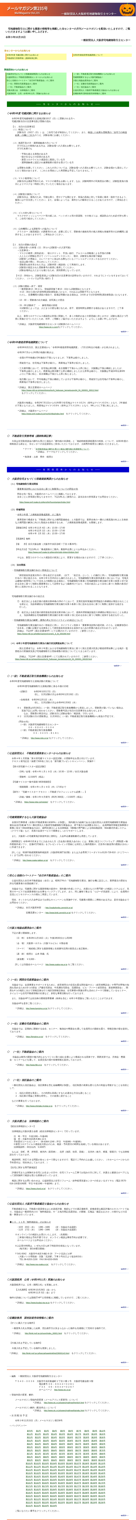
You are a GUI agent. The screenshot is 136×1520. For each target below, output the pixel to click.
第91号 (30, 1460)
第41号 (30, 1444)
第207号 (77, 1496)
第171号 (29, 1486)
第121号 (29, 1470)
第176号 (69, 1486)
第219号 (93, 1499)
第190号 (101, 1489)
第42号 (38, 1444)
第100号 (101, 1460)
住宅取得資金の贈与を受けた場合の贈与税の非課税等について (62, 449)
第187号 (77, 1489)
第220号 (101, 1499)
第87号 (78, 1457)
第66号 (70, 1450)
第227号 (77, 1502)
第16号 (70, 1434)
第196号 (69, 1493)
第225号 (61, 1502)
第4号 (54, 1431)
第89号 (94, 1457)
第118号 (85, 1467)
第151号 (29, 1480)
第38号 (86, 1441)
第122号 (37, 1470)
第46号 (70, 1444)
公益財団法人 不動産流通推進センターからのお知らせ (30, 77)
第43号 (46, 1444)
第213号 (45, 1499)
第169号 (93, 1483)
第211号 (29, 1499)
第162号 (37, 1483)
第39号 (94, 1441)
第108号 (85, 1463)
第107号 (77, 1463)
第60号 (102, 1447)
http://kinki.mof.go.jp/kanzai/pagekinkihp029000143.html (45, 1353)
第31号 (30, 1441)
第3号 (46, 1431)
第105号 (61, 1463)
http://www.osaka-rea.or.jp (56, 964)
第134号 (53, 1473)
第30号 (102, 1437)
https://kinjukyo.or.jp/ (34, 1037)
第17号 (78, 1434)
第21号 (30, 1437)
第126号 (69, 1470)
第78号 (86, 1454)
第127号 (77, 1470)
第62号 (38, 1450)
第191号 (29, 1493)
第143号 (45, 1476)
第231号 (29, 1506)
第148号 (85, 1476)
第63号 (46, 1450)
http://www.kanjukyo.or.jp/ (37, 1008)
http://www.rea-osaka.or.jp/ (37, 1264)
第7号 (78, 1431)
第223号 (45, 1502)
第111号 (29, 1467)
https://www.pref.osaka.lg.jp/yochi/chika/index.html (43, 414)
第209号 (93, 1496)
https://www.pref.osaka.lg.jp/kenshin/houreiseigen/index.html (44, 502)
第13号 (46, 1434)
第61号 (30, 1450)
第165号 (61, 1483)
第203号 (45, 1496)
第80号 (102, 1454)
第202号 (37, 1496)
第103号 (45, 1463)
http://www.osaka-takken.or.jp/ (35, 860)
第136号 (69, 1473)
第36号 (70, 1441)
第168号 (85, 1483)
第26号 (70, 1437)
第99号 (94, 1460)
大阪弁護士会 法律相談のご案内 (21, 90)
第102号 (37, 1463)
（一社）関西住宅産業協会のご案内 (22, 84)
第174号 (53, 1486)
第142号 (37, 1476)
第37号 (78, 1441)
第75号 (62, 1454)
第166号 (69, 1483)
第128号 (85, 1470)
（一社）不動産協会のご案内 (19, 87)
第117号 (77, 1467)
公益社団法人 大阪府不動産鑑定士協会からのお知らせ (96, 90)
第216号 (69, 1499)
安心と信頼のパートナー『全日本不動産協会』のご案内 (30, 80)
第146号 (69, 1476)
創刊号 (30, 1431)
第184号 (53, 1489)
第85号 (62, 1457)
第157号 (77, 1480)
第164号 (53, 1483)
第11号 (30, 1434)
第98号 (86, 1460)
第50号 (102, 1444)
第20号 (102, 1434)
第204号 (53, 1496)
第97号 (78, 1460)
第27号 (78, 1437)
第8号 (86, 1431)
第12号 (38, 1434)
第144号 (53, 1476)
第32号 (38, 1441)
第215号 (61, 1499)
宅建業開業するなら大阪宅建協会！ (88, 77)
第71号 (30, 1454)
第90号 (102, 1457)
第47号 (78, 1444)
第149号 (93, 1476)
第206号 (69, 1496)
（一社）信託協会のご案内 (84, 87)
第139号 (93, 1473)
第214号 (53, 1499)
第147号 (77, 1476)
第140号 (101, 1473)
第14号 (54, 1434)
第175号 (61, 1486)
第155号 (61, 1480)
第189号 (93, 1489)
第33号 (46, 1441)
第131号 (29, 1473)
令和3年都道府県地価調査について (88, 55)
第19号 (94, 1434)
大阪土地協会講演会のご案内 (85, 80)
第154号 (53, 1480)
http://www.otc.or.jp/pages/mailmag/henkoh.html (64, 1403)
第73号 (46, 1454)
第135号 (61, 1473)
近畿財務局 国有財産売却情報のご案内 (89, 93)
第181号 (29, 1489)
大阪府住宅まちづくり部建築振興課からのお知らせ (28, 74)
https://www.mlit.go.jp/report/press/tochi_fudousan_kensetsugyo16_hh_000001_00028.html (53, 659)
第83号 (46, 1457)
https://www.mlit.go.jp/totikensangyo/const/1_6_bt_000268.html (43, 634)
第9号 (94, 1431)
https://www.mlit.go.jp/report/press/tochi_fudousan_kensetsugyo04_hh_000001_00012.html (60, 390)
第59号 (94, 1447)
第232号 (37, 1506)
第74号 (54, 1454)
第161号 (29, 1483)
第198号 (85, 1493)
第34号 (54, 1441)
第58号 (86, 1447)
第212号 (37, 1499)
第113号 (45, 1467)
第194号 (53, 1493)
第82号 (38, 1457)
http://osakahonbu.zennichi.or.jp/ (59, 908)
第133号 (45, 1473)
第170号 (101, 1483)
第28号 (86, 1437)
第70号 (102, 1450)
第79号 (94, 1454)
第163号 (45, 1483)
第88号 (86, 1457)
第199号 (93, 1493)
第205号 (61, 1496)
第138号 (85, 1473)
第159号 (93, 1480)
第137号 (77, 1473)
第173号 (45, 1486)
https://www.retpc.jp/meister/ (36, 802)
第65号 (62, 1450)
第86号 (70, 1457)
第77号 (78, 1454)
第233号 (45, 1506)
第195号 (61, 1493)
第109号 (93, 1463)
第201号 (29, 1496)
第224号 (53, 1502)
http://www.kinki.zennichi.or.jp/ (58, 913)
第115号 (61, 1467)
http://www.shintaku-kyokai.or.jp (39, 1106)
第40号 (102, 1441)
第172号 (37, 1486)
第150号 (101, 1476)
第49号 (94, 1444)
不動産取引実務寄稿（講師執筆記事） (23, 58)
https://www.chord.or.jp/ (36, 1189)
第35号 (62, 1441)
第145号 (61, 1476)
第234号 (53, 1506)
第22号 (38, 1437)
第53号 (46, 1447)
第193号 (45, 1493)
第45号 (62, 1444)
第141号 (29, 1476)
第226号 (69, 1502)
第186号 (69, 1489)
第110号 (101, 1463)
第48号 (86, 1444)
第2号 (38, 1431)
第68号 (86, 1450)
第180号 (101, 1486)
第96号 (70, 1460)
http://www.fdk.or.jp (34, 1065)
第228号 (85, 1502)
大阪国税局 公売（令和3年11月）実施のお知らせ (28, 93)
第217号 (77, 1499)
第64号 (54, 1450)
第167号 (77, 1483)
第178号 (85, 1486)
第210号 (101, 1496)
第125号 (61, 1470)
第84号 (54, 1457)
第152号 (37, 1480)
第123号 (45, 1470)
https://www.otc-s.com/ (48, 327)
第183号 (45, 1489)
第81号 (30, 1457)
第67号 (78, 1450)
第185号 (61, 1489)
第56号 (70, 1447)
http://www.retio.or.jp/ (39, 738)
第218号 (85, 1499)
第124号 (53, 1470)
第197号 (77, 1493)
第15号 (62, 1434)
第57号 (78, 1447)
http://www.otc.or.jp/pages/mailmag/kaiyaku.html (64, 1410)
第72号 (38, 1454)
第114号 (53, 1467)
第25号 (62, 1437)
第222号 (37, 1502)
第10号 (102, 1431)
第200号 (101, 1493)
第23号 (46, 1437)
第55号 (62, 1447)
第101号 (29, 1463)
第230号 (101, 1502)
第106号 (69, 1463)
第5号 (62, 1431)
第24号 (54, 1437)
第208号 (85, 1496)
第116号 (69, 1467)
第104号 (53, 1463)
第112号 (37, 1467)
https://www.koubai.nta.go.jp (38, 1303)
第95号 (62, 1460)
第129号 (93, 1470)
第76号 (70, 1454)
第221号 (29, 1502)
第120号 (101, 1467)
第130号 (101, 1470)
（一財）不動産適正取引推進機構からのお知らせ (94, 74)
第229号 (93, 1502)
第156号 (69, 1480)
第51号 (30, 1447)
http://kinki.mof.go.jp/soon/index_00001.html (43, 1333)
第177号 (77, 1486)
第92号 (38, 1460)
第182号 (37, 1489)
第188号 (85, 1489)
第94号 (54, 1460)
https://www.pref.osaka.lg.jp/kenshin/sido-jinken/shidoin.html (53, 552)
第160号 (101, 1480)
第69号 (94, 1450)
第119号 (93, 1467)
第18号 (86, 1434)
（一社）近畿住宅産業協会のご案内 (88, 84)
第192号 (37, 1493)
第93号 (46, 1460)
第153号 (45, 1480)
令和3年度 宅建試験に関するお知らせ (23, 55)
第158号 (85, 1480)
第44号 (54, 1444)
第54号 (54, 1447)
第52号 (38, 1447)
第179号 (93, 1486)
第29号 (94, 1437)
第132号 (37, 1473)
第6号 (70, 1431)
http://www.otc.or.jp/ (62, 1390)
